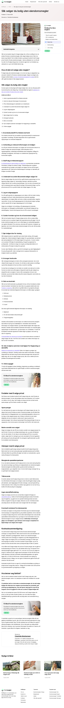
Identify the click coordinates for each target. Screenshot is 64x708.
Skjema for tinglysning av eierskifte (10, 350)
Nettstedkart (23, 702)
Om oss (22, 692)
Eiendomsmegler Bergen (55, 694)
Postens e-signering (7, 288)
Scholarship (23, 700)
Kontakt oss (56, 1)
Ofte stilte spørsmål (42, 1)
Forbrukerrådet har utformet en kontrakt (12, 336)
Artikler (50, 1)
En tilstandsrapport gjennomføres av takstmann (14, 163)
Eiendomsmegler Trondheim (55, 696)
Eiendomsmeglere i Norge (39, 692)
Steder (26, 1)
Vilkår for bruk (24, 696)
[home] (6, 2)
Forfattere (23, 698)
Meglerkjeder (33, 1)
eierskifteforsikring (6, 496)
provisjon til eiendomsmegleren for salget (23, 77)
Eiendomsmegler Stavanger (55, 698)
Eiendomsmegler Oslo (54, 692)
